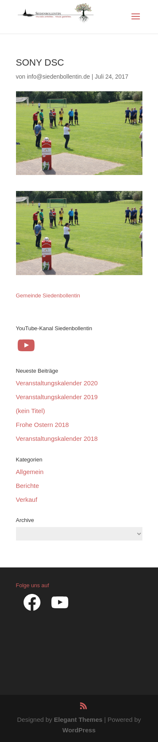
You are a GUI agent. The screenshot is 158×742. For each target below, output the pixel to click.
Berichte (27, 485)
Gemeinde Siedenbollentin (48, 295)
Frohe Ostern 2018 (42, 424)
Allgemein (30, 471)
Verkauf (26, 499)
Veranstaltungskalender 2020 (57, 383)
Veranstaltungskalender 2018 (57, 438)
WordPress (79, 730)
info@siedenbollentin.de (58, 76)
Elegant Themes (78, 719)
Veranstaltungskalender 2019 (57, 396)
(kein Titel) (30, 410)
